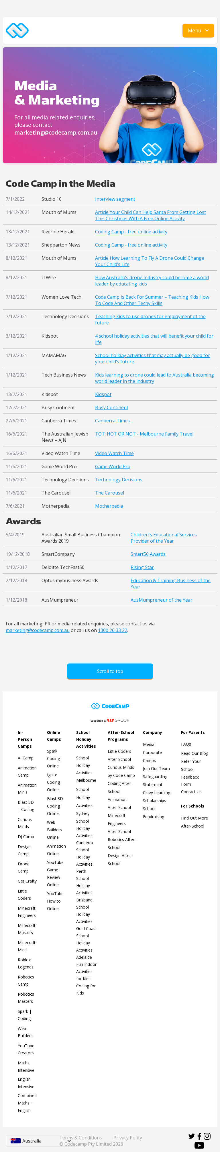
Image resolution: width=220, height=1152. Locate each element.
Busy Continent (111, 407)
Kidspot (103, 394)
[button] (198, 31)
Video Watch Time (114, 453)
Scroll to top (110, 671)
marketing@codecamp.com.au (55, 132)
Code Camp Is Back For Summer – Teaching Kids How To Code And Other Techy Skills (152, 300)
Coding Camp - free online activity (131, 232)
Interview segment (115, 199)
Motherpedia (109, 506)
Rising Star (142, 567)
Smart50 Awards (148, 554)
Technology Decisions (118, 479)
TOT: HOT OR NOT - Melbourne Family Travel (144, 434)
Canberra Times (112, 421)
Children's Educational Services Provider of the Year (164, 537)
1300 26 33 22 (112, 630)
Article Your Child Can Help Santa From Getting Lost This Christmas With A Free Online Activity (150, 215)
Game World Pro (112, 466)
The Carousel (109, 493)
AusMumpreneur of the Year (161, 600)
